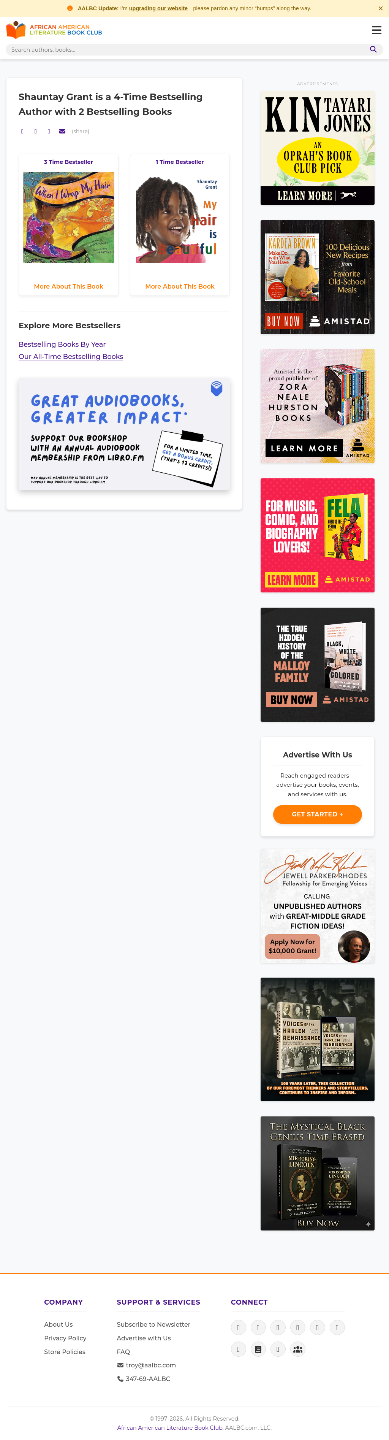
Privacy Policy (65, 1338)
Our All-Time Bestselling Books (71, 356)
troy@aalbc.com (146, 1365)
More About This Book (68, 286)
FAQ (123, 1352)
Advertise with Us (144, 1338)
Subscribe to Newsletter (153, 1324)
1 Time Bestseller (180, 162)
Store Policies (64, 1352)
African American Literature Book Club (170, 1427)
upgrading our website (158, 8)
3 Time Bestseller (68, 162)
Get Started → (317, 814)
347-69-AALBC (143, 1379)
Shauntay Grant (57, 96)
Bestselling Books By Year (62, 344)
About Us (58, 1324)
